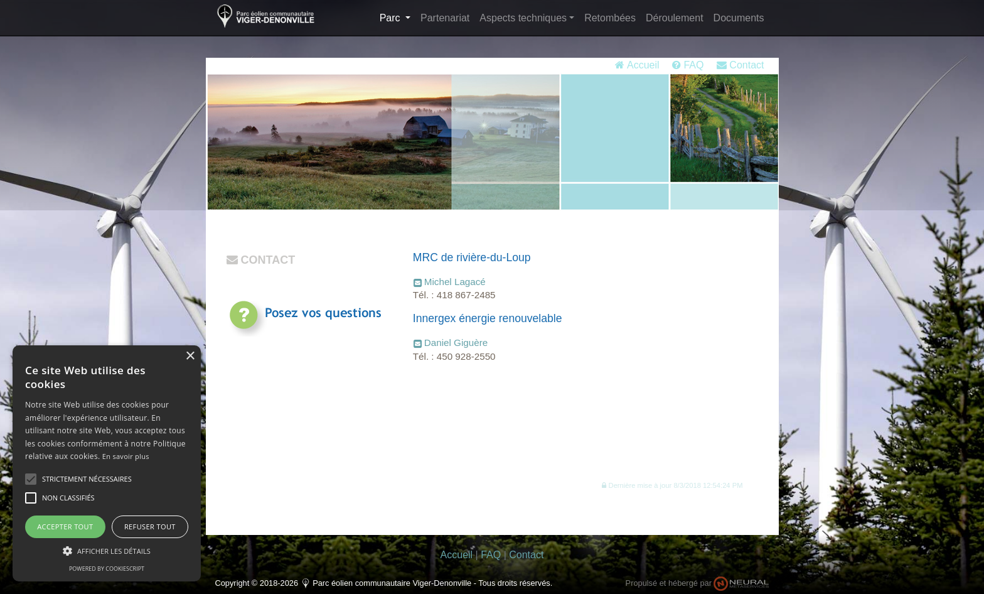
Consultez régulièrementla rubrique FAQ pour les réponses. (324, 352)
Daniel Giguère (456, 342)
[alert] (107, 463)
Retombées (610, 18)
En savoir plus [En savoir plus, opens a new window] (125, 456)
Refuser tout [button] (150, 526)
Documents (739, 18)
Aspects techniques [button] (523, 18)
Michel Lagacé (455, 281)
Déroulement (674, 18)
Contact (740, 65)
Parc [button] (397, 16)
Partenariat (444, 18)
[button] (672, 485)
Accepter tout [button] (65, 526)
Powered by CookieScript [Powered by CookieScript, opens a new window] (106, 568)
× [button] (190, 356)
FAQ (687, 65)
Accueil (637, 65)
